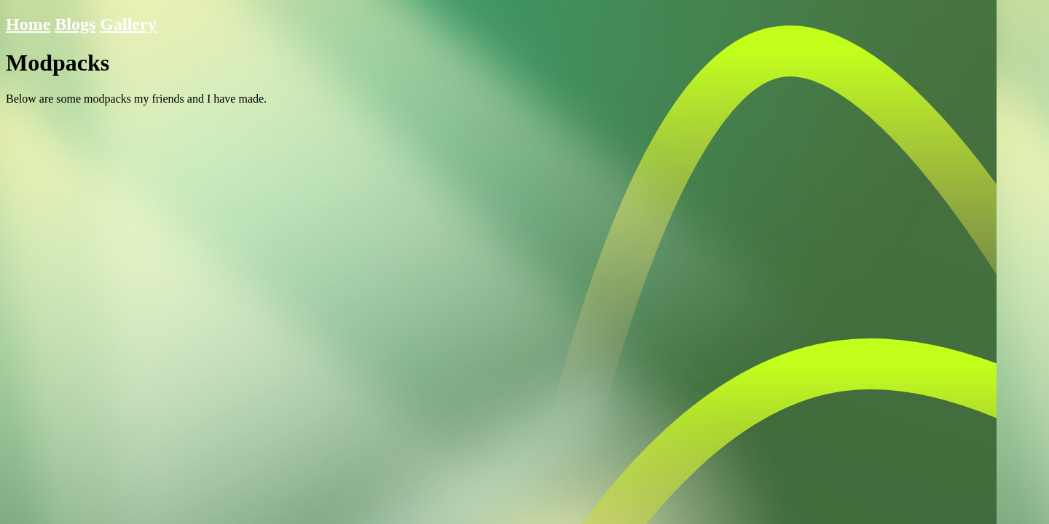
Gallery (128, 24)
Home (28, 24)
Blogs (75, 24)
